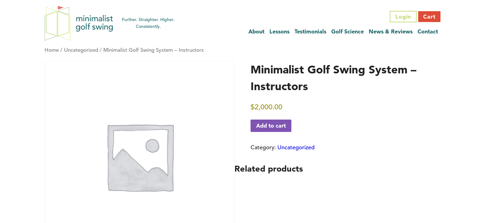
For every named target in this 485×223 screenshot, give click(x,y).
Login (403, 16)
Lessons (279, 31)
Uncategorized (81, 50)
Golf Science (347, 31)
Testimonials (310, 31)
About (256, 31)
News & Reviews (391, 31)
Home (52, 50)
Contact (428, 31)
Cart (429, 16)
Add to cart (271, 125)
